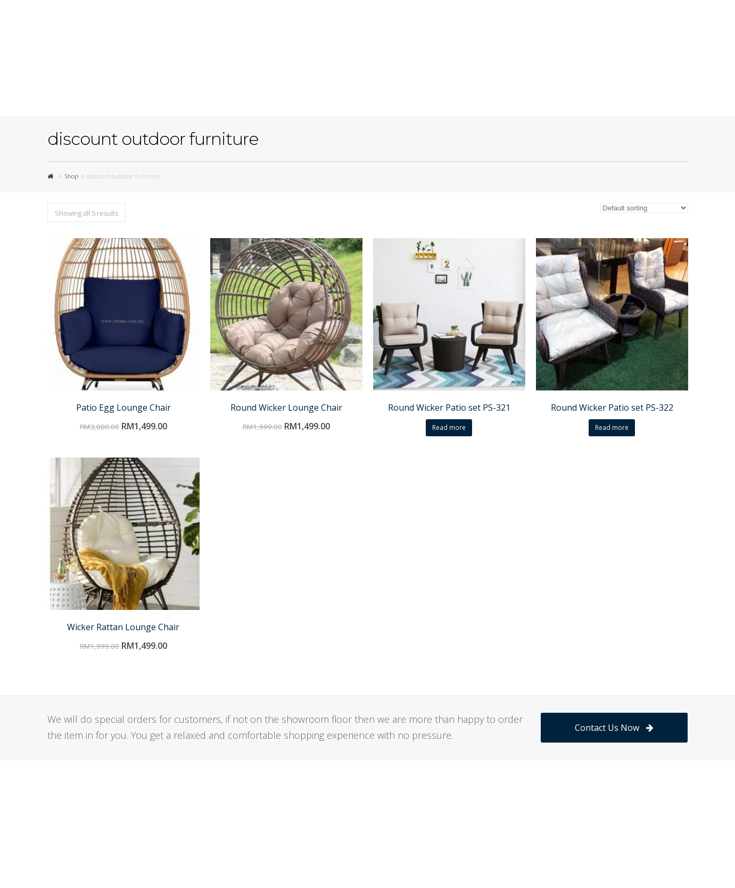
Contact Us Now (614, 728)
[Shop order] (644, 208)
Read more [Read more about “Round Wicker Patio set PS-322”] (612, 427)
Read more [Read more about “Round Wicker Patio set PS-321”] (449, 427)
